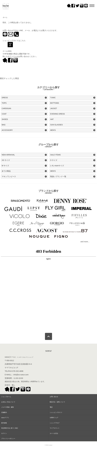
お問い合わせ (54, 396)
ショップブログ (54, 423)
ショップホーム (6, 396)
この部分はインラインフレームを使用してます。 (48, 288)
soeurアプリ (5, 417)
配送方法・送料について (57, 402)
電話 (51, 407)
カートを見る (54, 433)
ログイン (4, 433)
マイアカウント (54, 428)
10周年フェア (54, 417)
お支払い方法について (8, 402)
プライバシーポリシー (8, 438)
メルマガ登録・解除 (7, 407)
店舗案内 (4, 412)
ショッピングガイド (56, 412)
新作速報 (4, 423)
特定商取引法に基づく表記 (9, 428)
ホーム (5, 17)
